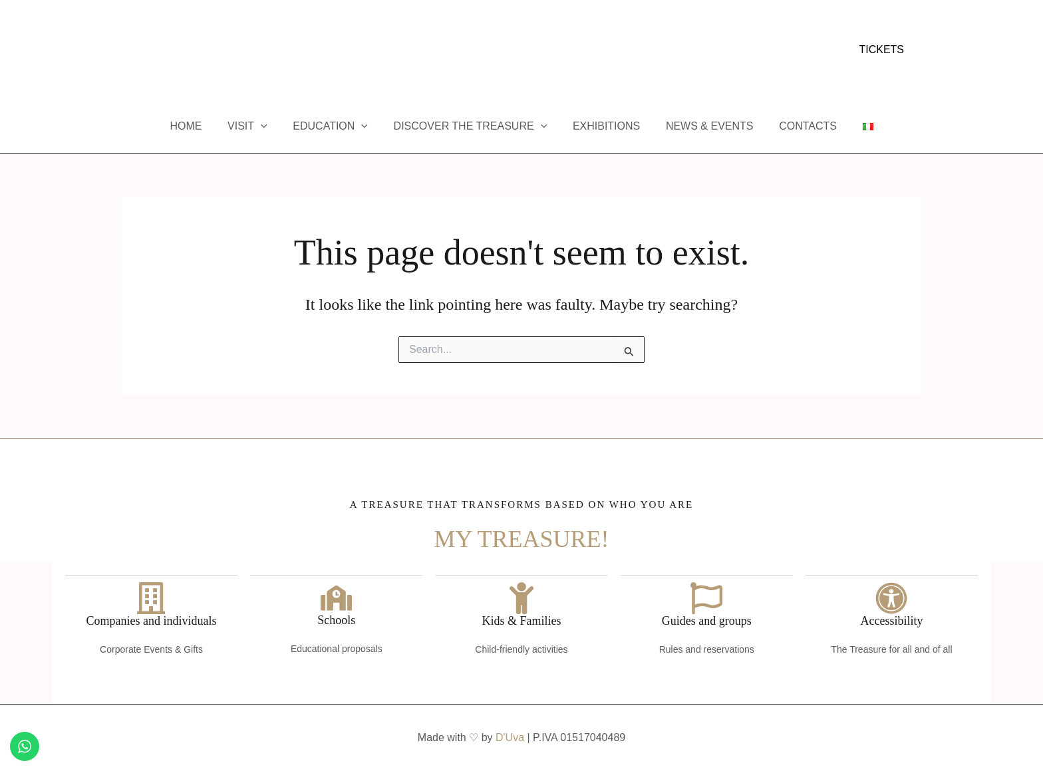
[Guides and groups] (706, 597)
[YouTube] (168, 50)
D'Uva (510, 737)
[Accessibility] (891, 597)
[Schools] (336, 597)
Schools (336, 620)
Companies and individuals (151, 620)
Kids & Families (521, 620)
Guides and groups (707, 620)
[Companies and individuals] (151, 597)
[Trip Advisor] (188, 50)
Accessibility (891, 620)
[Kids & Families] (521, 597)
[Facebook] (128, 50)
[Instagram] (148, 50)
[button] (881, 50)
